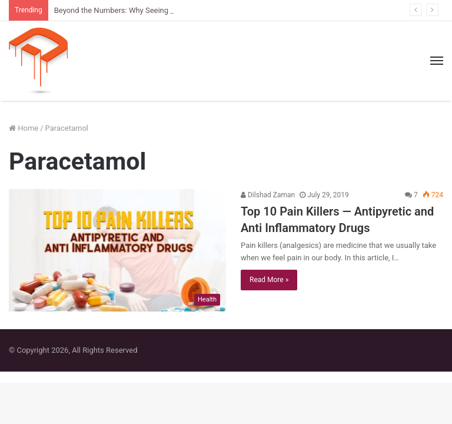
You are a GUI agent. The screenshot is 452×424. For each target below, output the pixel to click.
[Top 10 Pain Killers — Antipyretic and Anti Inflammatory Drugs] (117, 250)
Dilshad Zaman (268, 195)
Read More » (269, 280)
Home (23, 128)
